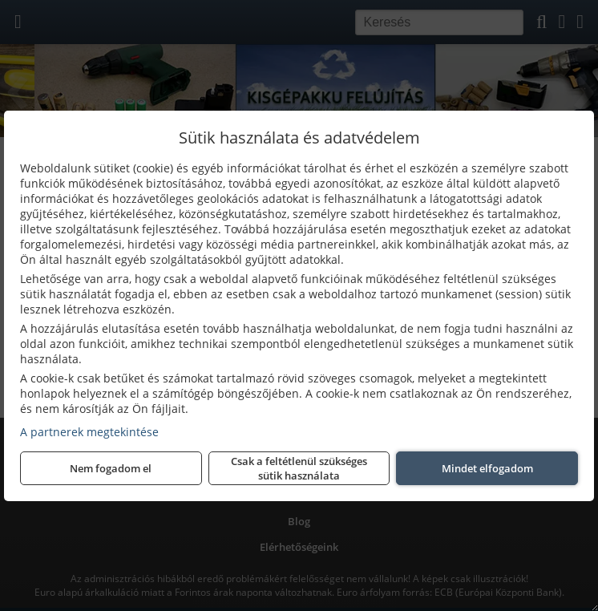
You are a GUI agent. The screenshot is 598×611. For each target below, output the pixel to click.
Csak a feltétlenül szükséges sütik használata (299, 468)
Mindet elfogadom (487, 468)
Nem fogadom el (111, 468)
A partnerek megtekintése (89, 431)
